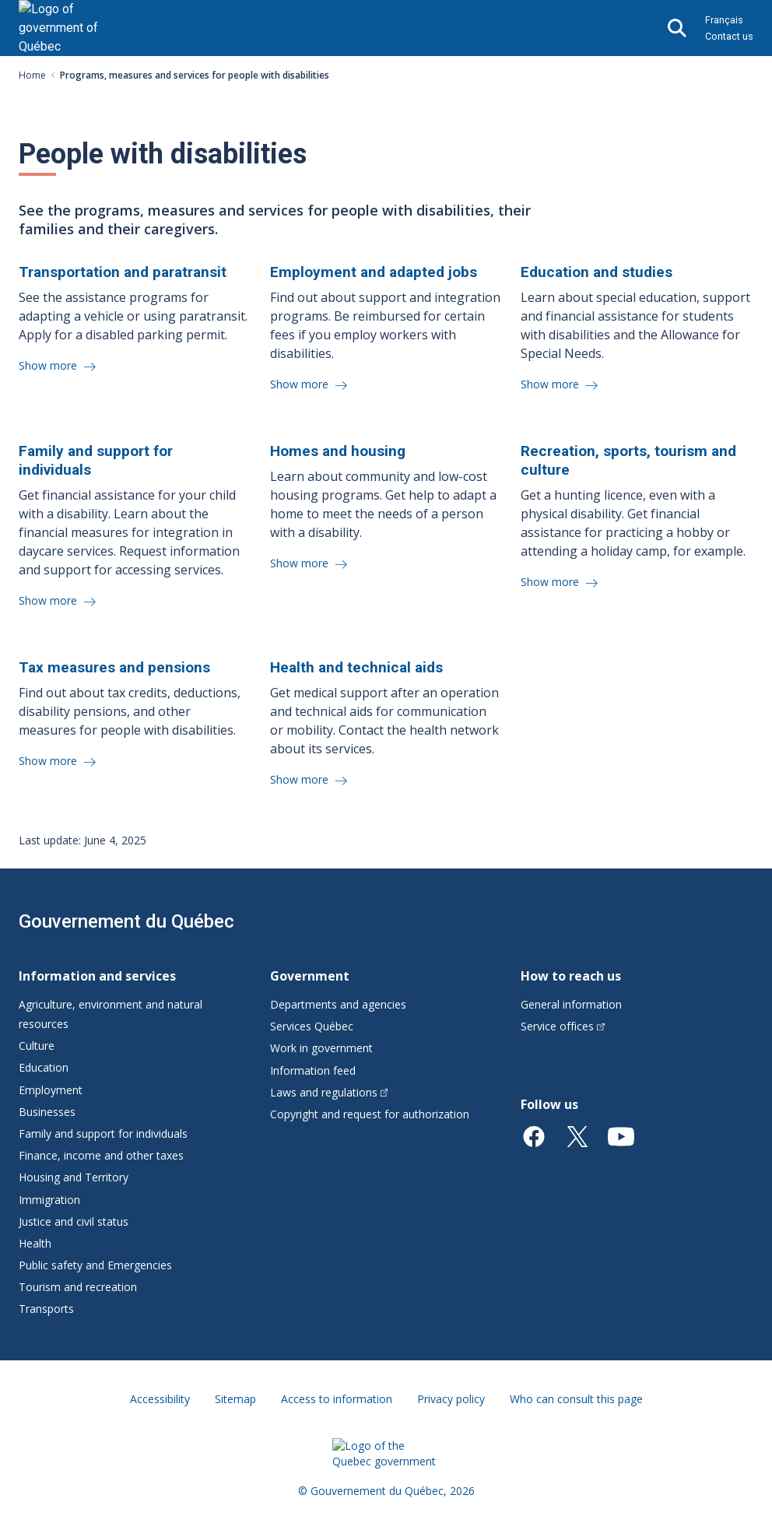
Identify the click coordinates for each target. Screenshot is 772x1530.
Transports (46, 1308)
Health (35, 1243)
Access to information (336, 1398)
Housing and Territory (73, 1177)
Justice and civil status (73, 1221)
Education (43, 1067)
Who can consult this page (576, 1398)
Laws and (329, 1092)
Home (32, 75)
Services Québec (311, 1026)
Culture (36, 1045)
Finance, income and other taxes (101, 1155)
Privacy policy (451, 1398)
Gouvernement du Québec (126, 921)
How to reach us (571, 975)
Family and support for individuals (103, 1133)
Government (309, 975)
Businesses (47, 1111)
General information (571, 1004)
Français (724, 20)
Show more (49, 365)
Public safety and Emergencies (95, 1265)
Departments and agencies (338, 1004)
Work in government (321, 1047)
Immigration (49, 1199)
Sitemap (235, 1398)
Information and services (97, 975)
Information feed (313, 1070)
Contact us (729, 36)
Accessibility (160, 1398)
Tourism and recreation (78, 1286)
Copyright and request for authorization (369, 1114)
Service (563, 1026)
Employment (50, 1090)
